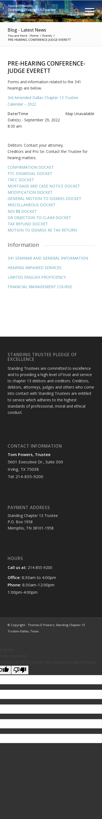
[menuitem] (74, 11)
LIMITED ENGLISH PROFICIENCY (37, 277)
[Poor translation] (20, 670)
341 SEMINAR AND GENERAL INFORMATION (48, 258)
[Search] (74, 11)
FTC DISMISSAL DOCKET (30, 173)
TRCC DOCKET (21, 179)
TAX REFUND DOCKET (28, 223)
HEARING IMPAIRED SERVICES (34, 267)
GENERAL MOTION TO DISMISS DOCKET (44, 198)
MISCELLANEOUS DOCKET (31, 204)
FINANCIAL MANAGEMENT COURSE (40, 286)
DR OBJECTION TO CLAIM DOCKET (39, 217)
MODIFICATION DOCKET (30, 192)
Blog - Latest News (27, 30)
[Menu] (86, 11)
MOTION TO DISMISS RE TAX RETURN (42, 230)
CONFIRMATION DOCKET (31, 167)
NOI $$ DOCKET (22, 211)
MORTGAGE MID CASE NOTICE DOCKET (44, 186)
